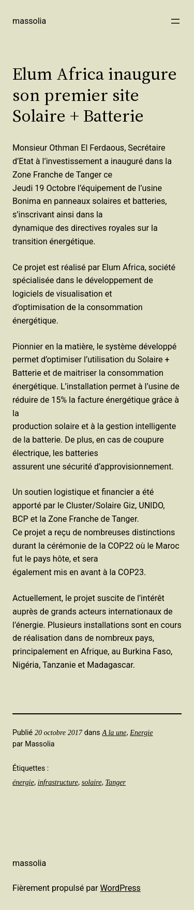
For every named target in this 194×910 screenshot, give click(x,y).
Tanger (116, 782)
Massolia (29, 21)
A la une (114, 732)
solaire (92, 782)
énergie (23, 782)
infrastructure (58, 782)
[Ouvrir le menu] (175, 21)
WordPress (120, 888)
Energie (141, 732)
